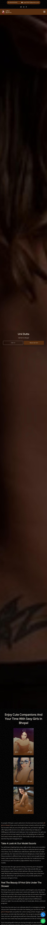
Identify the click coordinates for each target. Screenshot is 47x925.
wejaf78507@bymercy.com (30, 2)
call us (13, 343)
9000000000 (12, 2)
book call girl (34, 343)
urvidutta (6, 12)
